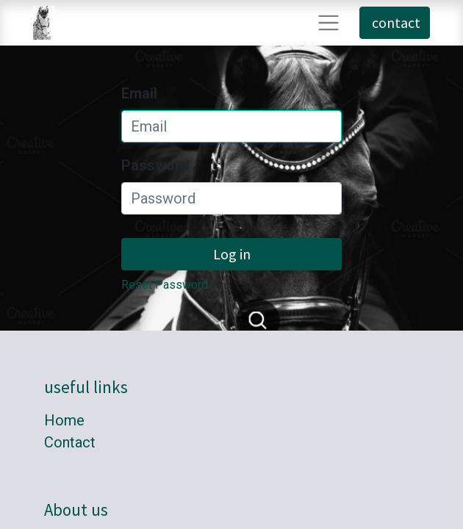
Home (64, 420)
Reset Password (164, 285)
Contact (70, 442)
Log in (232, 254)
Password (155, 165)
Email (139, 93)
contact (394, 22)
